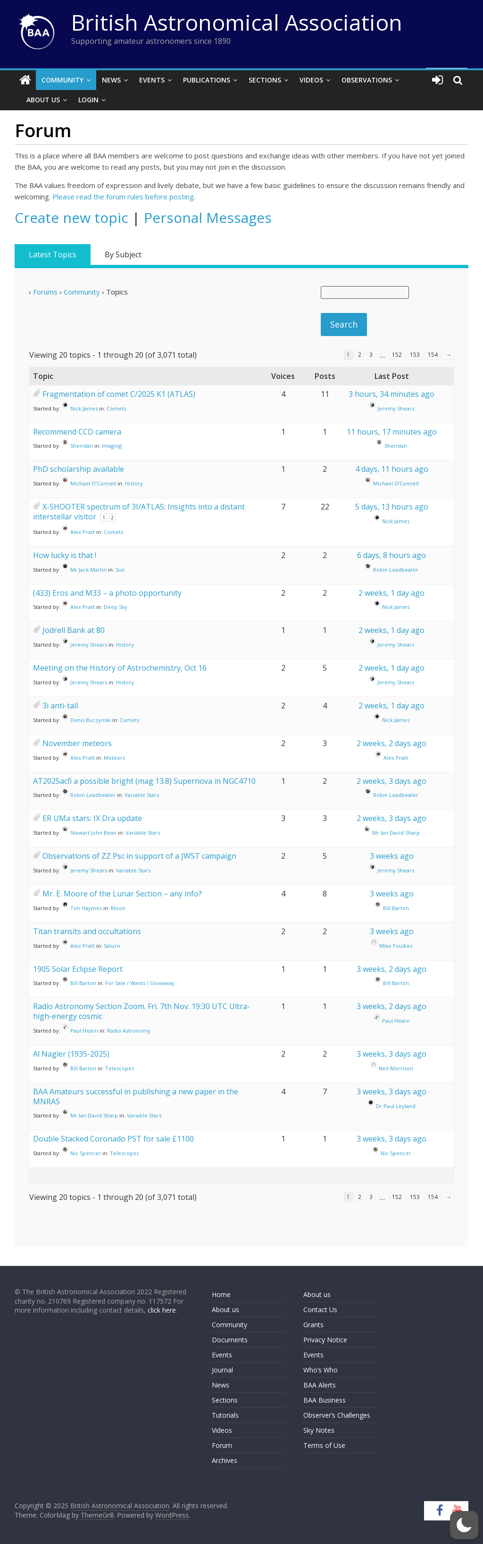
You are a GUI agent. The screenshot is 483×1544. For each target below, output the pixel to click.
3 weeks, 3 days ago (391, 1054)
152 (397, 355)
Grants (313, 1324)
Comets (116, 408)
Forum (222, 1445)
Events (152, 79)
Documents (230, 1339)
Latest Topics (52, 254)
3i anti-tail (60, 705)
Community (62, 79)
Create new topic (71, 217)
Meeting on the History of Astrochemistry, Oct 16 (120, 668)
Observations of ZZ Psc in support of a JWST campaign (139, 856)
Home (221, 1294)
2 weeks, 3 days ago (391, 781)
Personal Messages (208, 217)
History (134, 483)
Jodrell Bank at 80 (73, 630)
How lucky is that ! (64, 555)
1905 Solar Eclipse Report (78, 969)
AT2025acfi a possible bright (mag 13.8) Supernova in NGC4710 (144, 781)
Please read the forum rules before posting (123, 196)
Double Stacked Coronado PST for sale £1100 (113, 1138)
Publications (206, 79)
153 (415, 355)
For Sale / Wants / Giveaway (140, 982)
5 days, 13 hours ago (391, 506)
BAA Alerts (319, 1384)
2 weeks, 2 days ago (391, 743)
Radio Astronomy (128, 1030)
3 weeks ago (392, 856)
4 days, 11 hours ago (391, 469)
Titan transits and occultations (87, 931)
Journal (222, 1369)
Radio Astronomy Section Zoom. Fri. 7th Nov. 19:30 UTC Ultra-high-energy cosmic (141, 1011)
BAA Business (324, 1400)
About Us (43, 99)
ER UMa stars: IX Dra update (92, 818)
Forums (45, 291)
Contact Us (320, 1309)
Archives (224, 1460)
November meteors (77, 743)
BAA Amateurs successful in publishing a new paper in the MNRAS (135, 1096)
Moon (118, 908)
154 (433, 355)
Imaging (112, 445)
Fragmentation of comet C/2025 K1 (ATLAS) (118, 394)
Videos (311, 79)
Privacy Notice (325, 1339)
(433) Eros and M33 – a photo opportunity (107, 593)
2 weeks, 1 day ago (391, 593)
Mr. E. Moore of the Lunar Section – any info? (122, 893)
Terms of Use (324, 1445)
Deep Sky (115, 606)
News (111, 79)
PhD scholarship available (78, 469)
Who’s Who (320, 1369)
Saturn (112, 945)
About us (225, 1309)
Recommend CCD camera (77, 432)
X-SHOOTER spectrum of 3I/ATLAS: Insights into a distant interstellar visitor (139, 511)
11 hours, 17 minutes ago (392, 432)
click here (162, 1310)
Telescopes (119, 1068)
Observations (366, 79)
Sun (120, 569)
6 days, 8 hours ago (391, 555)
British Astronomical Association (236, 22)
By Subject (123, 254)
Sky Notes (318, 1430)
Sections (265, 79)
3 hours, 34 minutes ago (391, 394)
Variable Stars (142, 794)
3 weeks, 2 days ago (391, 969)
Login (88, 99)
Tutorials (225, 1415)
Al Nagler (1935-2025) (71, 1054)
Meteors (114, 757)
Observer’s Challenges (336, 1415)
